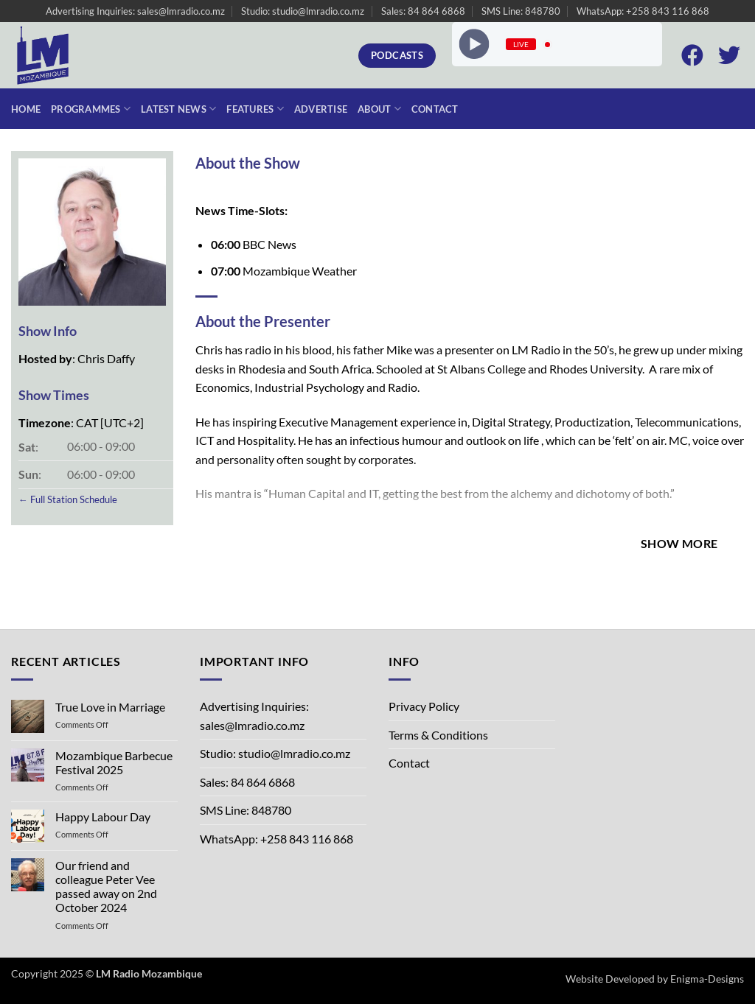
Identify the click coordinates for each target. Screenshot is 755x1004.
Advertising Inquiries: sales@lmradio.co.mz (135, 11)
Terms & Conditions (438, 735)
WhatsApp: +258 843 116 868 (643, 11)
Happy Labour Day (102, 817)
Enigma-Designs (707, 978)
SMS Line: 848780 (520, 11)
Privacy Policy (424, 706)
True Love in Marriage (110, 707)
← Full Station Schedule (67, 499)
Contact (435, 109)
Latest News (178, 109)
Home (26, 109)
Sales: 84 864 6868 (423, 11)
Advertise (320, 109)
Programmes (91, 109)
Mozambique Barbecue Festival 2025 (114, 762)
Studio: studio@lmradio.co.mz (302, 11)
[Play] (474, 44)
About (379, 109)
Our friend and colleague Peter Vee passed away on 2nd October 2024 (106, 886)
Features (255, 109)
